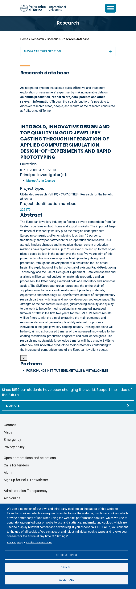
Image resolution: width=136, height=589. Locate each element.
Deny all (66, 567)
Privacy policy (15, 542)
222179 (25, 209)
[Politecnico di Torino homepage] (43, 8)
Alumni (9, 472)
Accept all (66, 579)
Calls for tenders (16, 465)
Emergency (12, 440)
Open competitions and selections (30, 458)
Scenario (53, 39)
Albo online (12, 498)
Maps (8, 432)
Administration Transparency (25, 491)
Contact (10, 425)
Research (68, 23)
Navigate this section (68, 51)
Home (24, 39)
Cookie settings (66, 554)
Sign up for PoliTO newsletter (26, 480)
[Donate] (68, 405)
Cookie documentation (39, 542)
